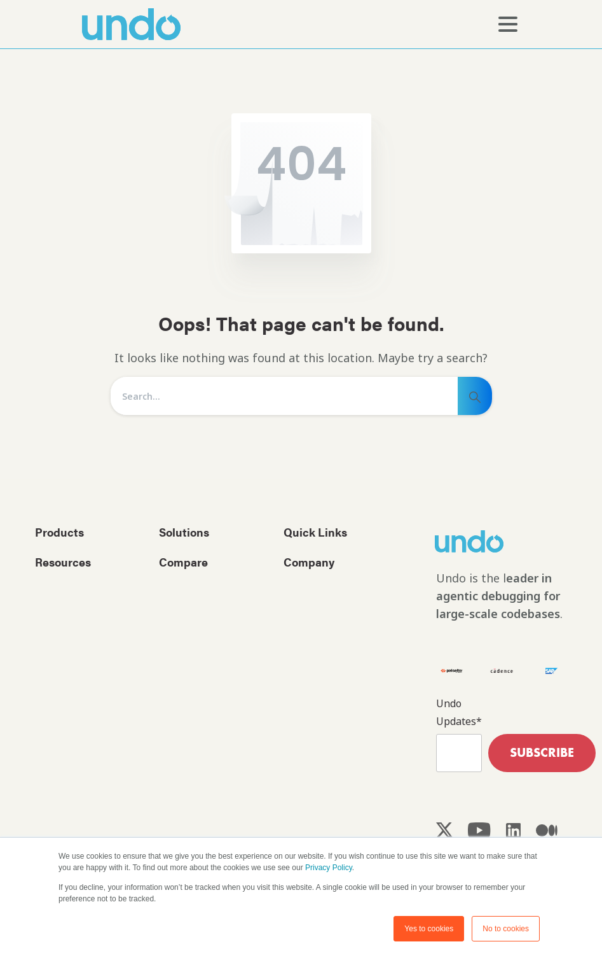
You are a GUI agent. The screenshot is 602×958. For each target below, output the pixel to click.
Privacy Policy (328, 868)
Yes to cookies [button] (428, 928)
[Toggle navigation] (508, 24)
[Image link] (492, 541)
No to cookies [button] (505, 928)
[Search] (284, 396)
